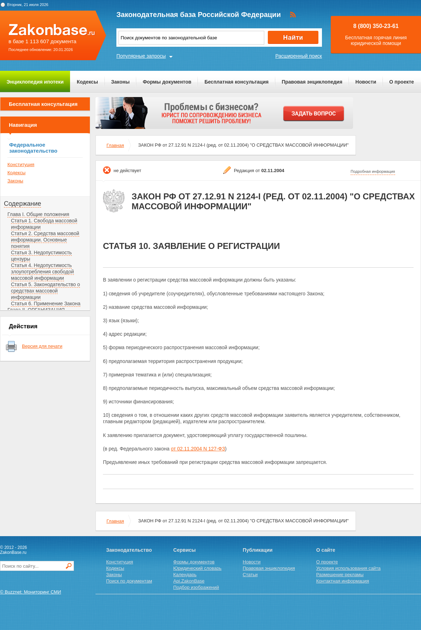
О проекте (401, 82)
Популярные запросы (141, 56)
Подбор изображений (196, 587)
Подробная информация (373, 171)
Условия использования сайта (348, 568)
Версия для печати (42, 346)
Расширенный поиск (298, 56)
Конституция (20, 164)
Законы (120, 82)
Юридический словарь (197, 568)
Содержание (22, 203)
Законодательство (129, 550)
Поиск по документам (129, 581)
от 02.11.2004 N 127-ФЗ (198, 449)
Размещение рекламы (340, 574)
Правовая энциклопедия (312, 82)
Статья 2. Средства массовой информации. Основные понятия (45, 240)
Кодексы (87, 82)
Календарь (185, 574)
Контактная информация (342, 581)
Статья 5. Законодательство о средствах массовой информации (45, 291)
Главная (115, 145)
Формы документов (167, 82)
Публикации (257, 550)
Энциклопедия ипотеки (35, 82)
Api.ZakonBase (188, 581)
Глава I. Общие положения (38, 214)
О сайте (325, 550)
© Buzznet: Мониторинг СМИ (30, 592)
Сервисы (184, 550)
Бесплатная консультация (236, 82)
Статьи (250, 574)
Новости (366, 82)
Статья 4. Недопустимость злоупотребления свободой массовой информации (42, 271)
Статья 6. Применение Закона (45, 303)
